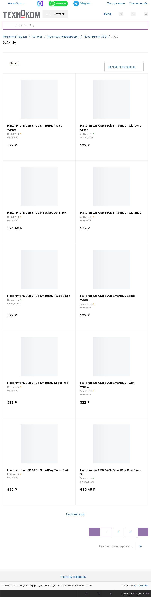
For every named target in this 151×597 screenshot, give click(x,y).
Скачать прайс (138, 3)
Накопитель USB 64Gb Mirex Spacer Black (36, 212)
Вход (107, 14)
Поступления (116, 3)
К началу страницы (76, 576)
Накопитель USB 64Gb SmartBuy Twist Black (38, 295)
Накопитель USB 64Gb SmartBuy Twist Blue (110, 212)
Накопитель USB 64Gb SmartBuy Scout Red (37, 383)
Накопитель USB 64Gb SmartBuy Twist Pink (38, 470)
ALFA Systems (141, 585)
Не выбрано (13, 3)
